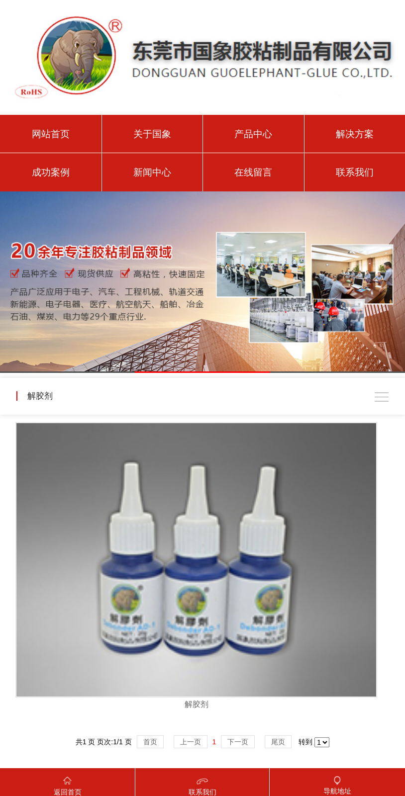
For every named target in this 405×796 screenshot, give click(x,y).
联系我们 (355, 172)
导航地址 (337, 781)
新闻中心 (152, 172)
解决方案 (355, 134)
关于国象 (152, 134)
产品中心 (253, 134)
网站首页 (51, 134)
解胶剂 (196, 704)
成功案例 (51, 172)
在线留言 (253, 172)
